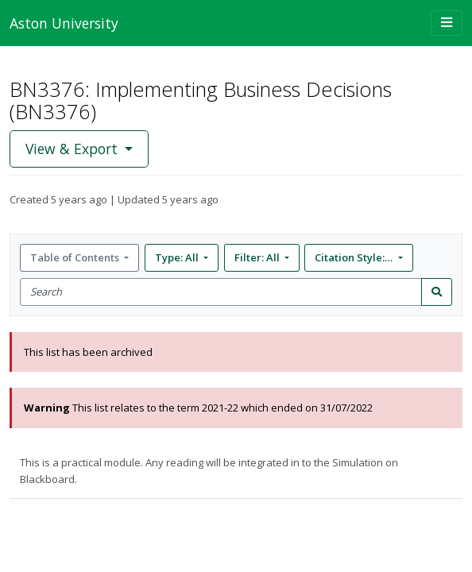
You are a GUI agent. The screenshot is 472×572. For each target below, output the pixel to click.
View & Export (73, 148)
